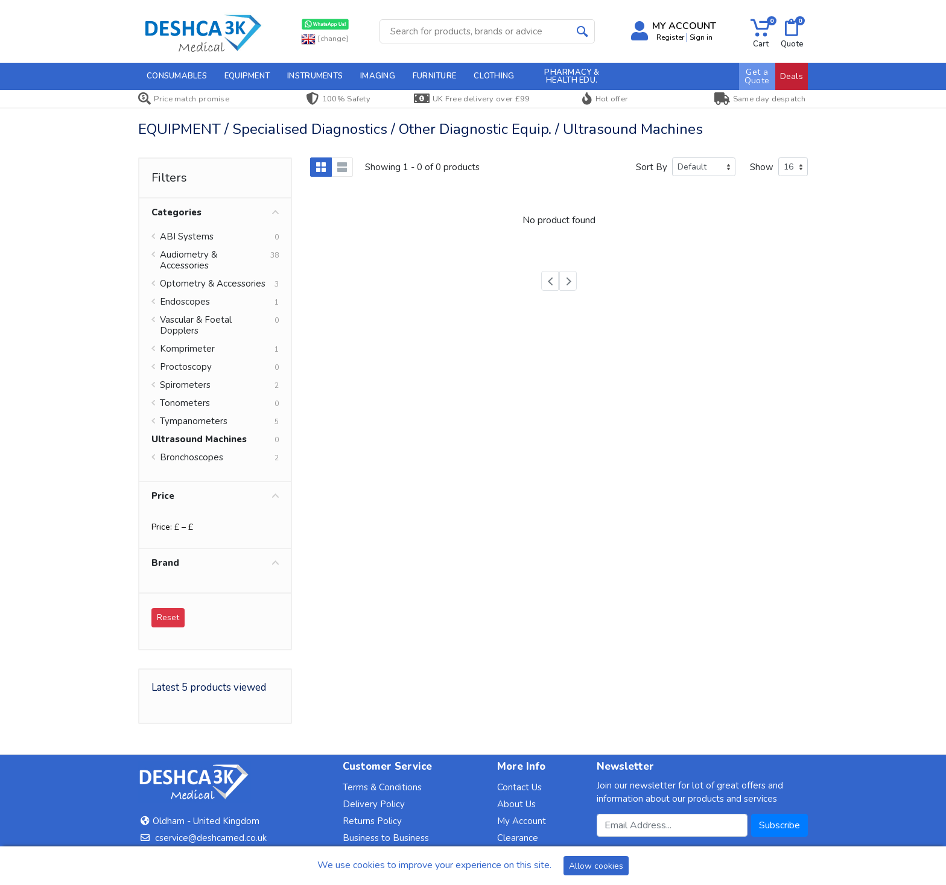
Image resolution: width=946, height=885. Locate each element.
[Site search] (475, 31)
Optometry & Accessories (212, 283)
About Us (516, 804)
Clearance (517, 838)
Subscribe (779, 825)
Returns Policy (372, 821)
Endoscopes (185, 301)
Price (215, 496)
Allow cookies (596, 866)
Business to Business (386, 838)
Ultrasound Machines (199, 439)
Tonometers (185, 403)
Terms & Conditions (382, 787)
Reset (168, 617)
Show (761, 167)
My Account (521, 821)
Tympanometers (193, 421)
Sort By (651, 167)
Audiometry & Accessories (188, 260)
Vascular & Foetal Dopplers (196, 325)
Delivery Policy (374, 804)
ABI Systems (187, 236)
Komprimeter (187, 348)
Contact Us (519, 787)
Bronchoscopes (191, 457)
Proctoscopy (186, 366)
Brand (215, 563)
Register (670, 37)
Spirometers (185, 384)
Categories (215, 212)
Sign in (701, 37)
